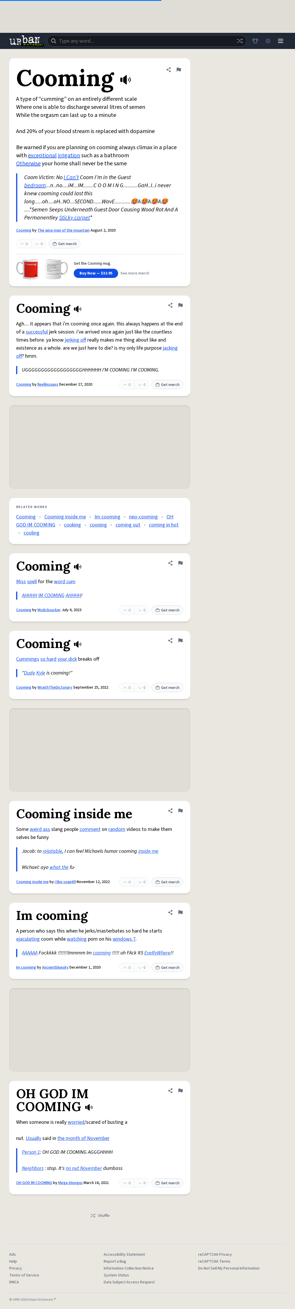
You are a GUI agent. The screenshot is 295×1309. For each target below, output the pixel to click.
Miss (21, 581)
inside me (148, 851)
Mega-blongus (70, 1183)
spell (32, 581)
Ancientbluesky (55, 967)
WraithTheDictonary (54, 687)
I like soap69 (65, 882)
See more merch (134, 273)
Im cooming (107, 516)
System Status (116, 1275)
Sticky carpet (74, 218)
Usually (33, 1138)
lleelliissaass (47, 384)
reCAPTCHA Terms (214, 1261)
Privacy (15, 1268)
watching (77, 939)
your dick (67, 659)
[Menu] (280, 41)
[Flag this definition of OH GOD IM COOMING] (180, 1090)
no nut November (84, 1168)
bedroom (35, 185)
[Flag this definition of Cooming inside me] (180, 810)
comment (90, 829)
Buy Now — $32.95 (96, 273)
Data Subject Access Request (129, 1282)
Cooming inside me (65, 516)
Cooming (23, 230)
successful (37, 332)
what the (59, 867)
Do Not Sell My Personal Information (229, 1268)
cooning (98, 524)
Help (13, 1261)
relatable (52, 851)
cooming (102, 952)
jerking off (75, 340)
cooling (31, 533)
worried (76, 1122)
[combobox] (147, 41)
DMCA (14, 1282)
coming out (128, 524)
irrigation (69, 155)
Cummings (27, 659)
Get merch (64, 244)
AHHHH (29, 595)
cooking (72, 524)
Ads (12, 1254)
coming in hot (164, 524)
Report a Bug (115, 1261)
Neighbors (33, 1168)
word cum (64, 581)
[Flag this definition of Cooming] (178, 69)
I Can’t (71, 177)
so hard (48, 659)
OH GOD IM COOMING (34, 1183)
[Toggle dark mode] (268, 41)
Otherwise (28, 164)
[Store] (255, 41)
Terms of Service (24, 1275)
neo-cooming (143, 516)
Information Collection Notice (129, 1268)
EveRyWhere (157, 952)
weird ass (40, 829)
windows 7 (124, 939)
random (116, 829)
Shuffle (100, 1216)
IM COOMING (51, 595)
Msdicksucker (49, 610)
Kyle (40, 673)
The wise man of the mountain (63, 230)
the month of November (83, 1138)
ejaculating (28, 939)
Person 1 (31, 1152)
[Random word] (239, 40)
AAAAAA (29, 952)
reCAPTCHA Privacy (215, 1254)
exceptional (42, 155)
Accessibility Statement (124, 1254)
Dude (29, 673)
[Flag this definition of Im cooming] (180, 912)
